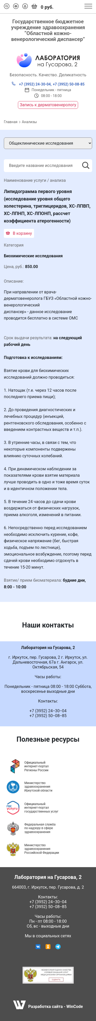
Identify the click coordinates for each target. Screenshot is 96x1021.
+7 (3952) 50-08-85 (68, 84)
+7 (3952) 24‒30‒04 (48, 901)
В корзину (19, 233)
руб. (42, 7)
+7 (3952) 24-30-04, (32, 84)
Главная (10, 122)
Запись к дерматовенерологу (48, 104)
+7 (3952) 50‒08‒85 (48, 906)
